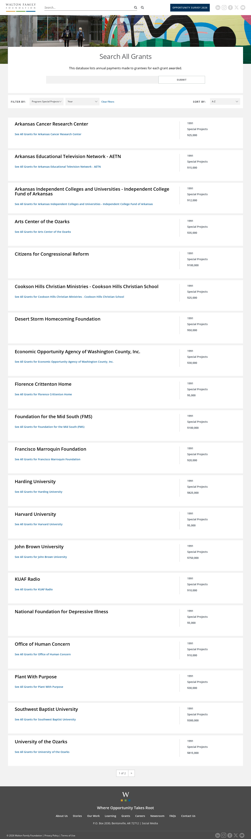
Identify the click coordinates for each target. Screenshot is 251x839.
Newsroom (157, 807)
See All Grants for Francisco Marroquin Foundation (48, 455)
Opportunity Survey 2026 (190, 7)
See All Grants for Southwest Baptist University (46, 712)
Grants (115, 7)
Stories (65, 7)
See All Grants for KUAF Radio (35, 583)
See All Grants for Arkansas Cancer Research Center (49, 134)
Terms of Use (68, 827)
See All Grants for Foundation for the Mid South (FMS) (50, 423)
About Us (49, 7)
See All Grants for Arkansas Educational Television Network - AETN (59, 166)
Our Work (82, 7)
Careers (130, 7)
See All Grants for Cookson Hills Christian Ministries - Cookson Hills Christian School (70, 294)
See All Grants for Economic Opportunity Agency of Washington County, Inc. (65, 359)
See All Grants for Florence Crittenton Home (44, 391)
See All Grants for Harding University (39, 487)
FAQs (172, 807)
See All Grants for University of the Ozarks (43, 744)
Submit (193, 80)
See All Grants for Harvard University (39, 519)
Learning (99, 7)
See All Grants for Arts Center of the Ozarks (44, 230)
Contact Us (188, 807)
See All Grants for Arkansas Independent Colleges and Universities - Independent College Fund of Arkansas (85, 203)
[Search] (142, 7)
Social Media (150, 815)
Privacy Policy (51, 827)
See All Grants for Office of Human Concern (43, 647)
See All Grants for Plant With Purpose (40, 680)
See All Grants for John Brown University (42, 551)
